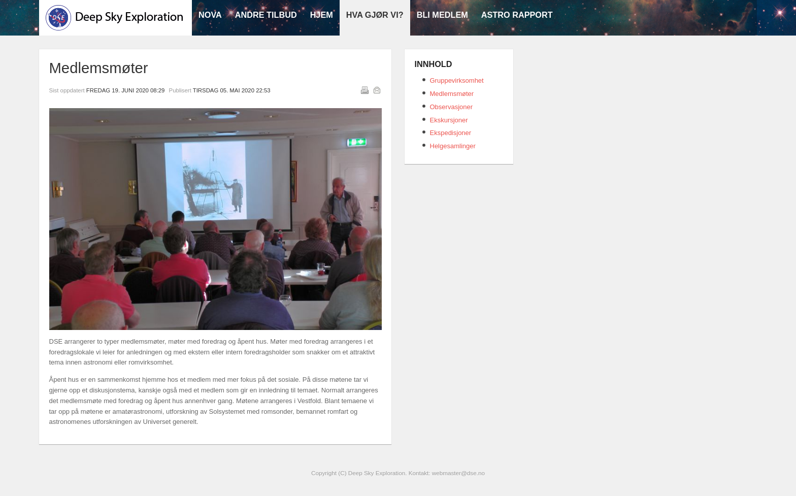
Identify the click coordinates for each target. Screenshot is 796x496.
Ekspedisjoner (451, 133)
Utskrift (364, 90)
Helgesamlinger (453, 146)
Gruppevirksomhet (457, 80)
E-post (377, 90)
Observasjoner (451, 107)
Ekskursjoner (449, 120)
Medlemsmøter (452, 93)
